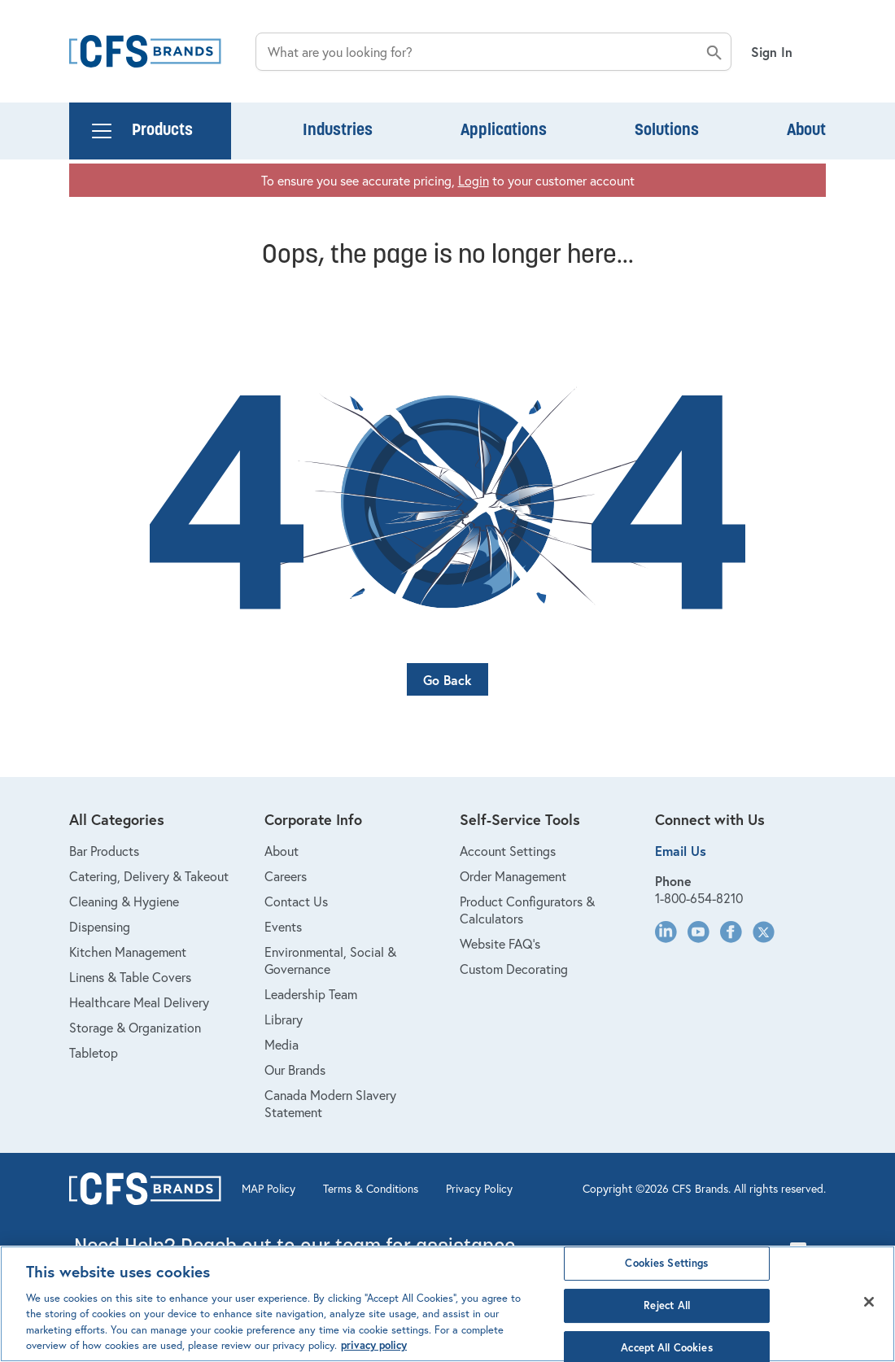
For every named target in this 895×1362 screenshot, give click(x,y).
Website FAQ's (500, 943)
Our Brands (294, 1069)
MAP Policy (268, 1188)
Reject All (667, 1305)
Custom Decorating (514, 968)
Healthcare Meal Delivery (139, 1002)
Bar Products (104, 850)
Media (281, 1044)
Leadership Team (310, 993)
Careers (285, 875)
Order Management (513, 875)
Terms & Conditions (370, 1188)
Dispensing (99, 926)
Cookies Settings (666, 1264)
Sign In (771, 51)
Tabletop (93, 1052)
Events (283, 926)
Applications (504, 131)
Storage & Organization (135, 1027)
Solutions (667, 131)
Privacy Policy (479, 1188)
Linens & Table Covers (130, 976)
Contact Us (296, 901)
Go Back (447, 679)
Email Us (680, 850)
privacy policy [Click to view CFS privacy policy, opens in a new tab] (374, 1345)
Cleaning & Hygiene (124, 901)
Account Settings (508, 850)
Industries (338, 131)
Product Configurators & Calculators (527, 910)
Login (473, 180)
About (806, 131)
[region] (447, 1304)
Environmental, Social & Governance (330, 960)
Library (283, 1019)
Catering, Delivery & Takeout (149, 875)
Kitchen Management (127, 951)
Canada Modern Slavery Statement (330, 1103)
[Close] (869, 1302)
